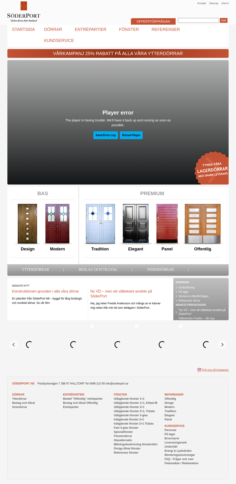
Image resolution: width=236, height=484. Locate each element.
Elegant (135, 249)
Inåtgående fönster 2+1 (129, 419)
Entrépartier (73, 394)
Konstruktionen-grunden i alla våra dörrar (45, 291)
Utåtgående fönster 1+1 (129, 398)
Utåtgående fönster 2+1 (129, 407)
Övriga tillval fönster (127, 448)
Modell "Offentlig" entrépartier (83, 398)
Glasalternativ (123, 440)
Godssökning (186, 287)
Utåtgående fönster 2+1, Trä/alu (134, 411)
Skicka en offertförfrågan (193, 296)
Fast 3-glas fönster (126, 427)
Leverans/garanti (176, 442)
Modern (57, 249)
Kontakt (201, 3)
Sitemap (213, 3)
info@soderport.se (117, 383)
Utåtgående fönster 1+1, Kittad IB (135, 403)
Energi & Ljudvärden (178, 450)
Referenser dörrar (189, 300)
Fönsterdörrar (123, 436)
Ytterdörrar (35, 269)
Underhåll (171, 446)
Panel (167, 249)
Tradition (100, 249)
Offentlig (202, 249)
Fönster (120, 394)
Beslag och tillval (98, 269)
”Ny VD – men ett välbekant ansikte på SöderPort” (202, 312)
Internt (225, 3)
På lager (183, 291)
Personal (170, 430)
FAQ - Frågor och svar (179, 459)
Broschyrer (172, 438)
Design (28, 249)
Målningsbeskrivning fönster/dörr (136, 444)
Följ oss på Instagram (215, 370)
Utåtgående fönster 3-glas (131, 415)
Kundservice (175, 426)
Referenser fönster (126, 452)
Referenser (174, 394)
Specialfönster (123, 432)
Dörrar (18, 394)
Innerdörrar (160, 269)
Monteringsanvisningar (180, 455)
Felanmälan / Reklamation (181, 463)
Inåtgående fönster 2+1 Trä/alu (134, 423)
